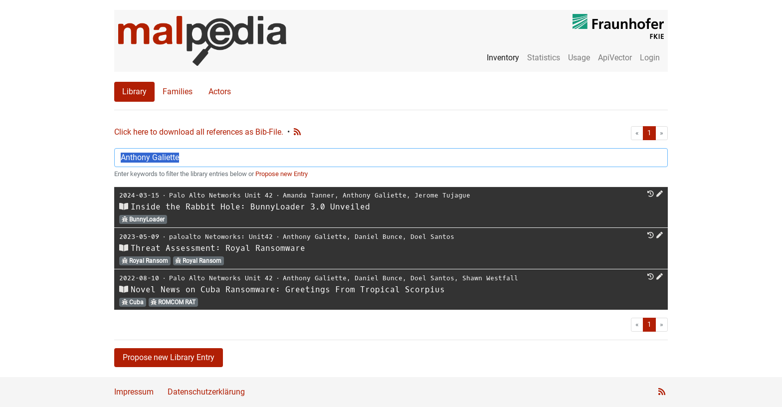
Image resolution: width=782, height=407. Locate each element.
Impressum (134, 392)
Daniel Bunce (378, 236)
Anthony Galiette (374, 195)
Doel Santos (432, 236)
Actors (219, 91)
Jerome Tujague (442, 195)
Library (134, 91)
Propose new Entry (281, 174)
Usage (579, 57)
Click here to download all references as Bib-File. (198, 132)
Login (650, 57)
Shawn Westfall (490, 278)
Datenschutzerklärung (206, 392)
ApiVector (615, 57)
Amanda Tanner (309, 195)
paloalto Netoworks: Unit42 (221, 236)
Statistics (543, 57)
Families (178, 91)
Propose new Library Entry (168, 357)
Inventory (503, 57)
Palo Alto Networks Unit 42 (221, 195)
